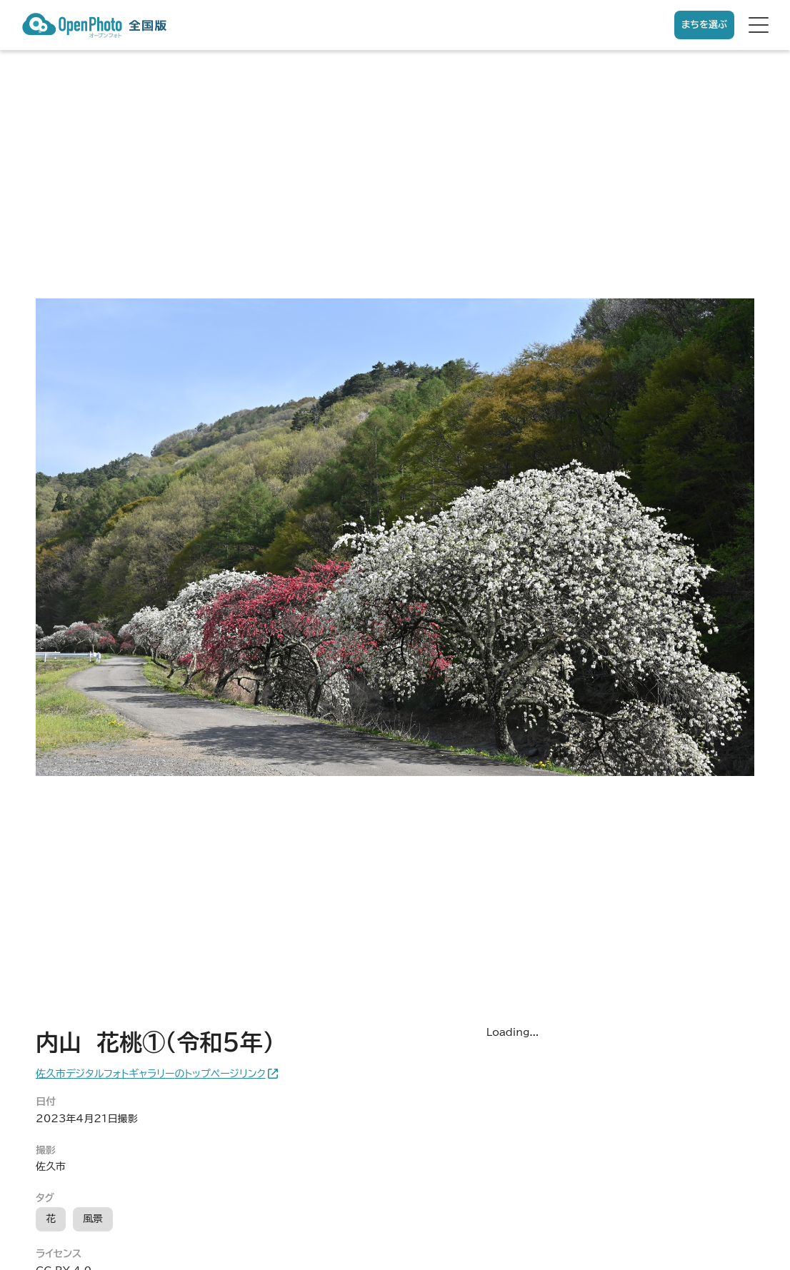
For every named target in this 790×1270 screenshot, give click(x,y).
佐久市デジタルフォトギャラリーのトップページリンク (151, 1074)
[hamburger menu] (759, 25)
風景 (93, 1219)
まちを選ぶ (704, 24)
